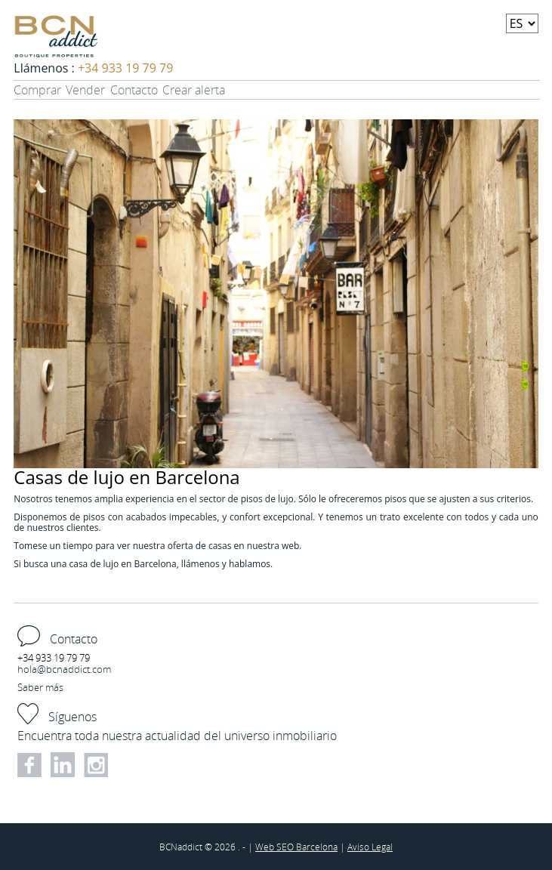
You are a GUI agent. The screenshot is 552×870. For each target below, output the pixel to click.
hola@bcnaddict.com (64, 669)
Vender (85, 90)
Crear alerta (193, 90)
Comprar (37, 90)
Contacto (134, 90)
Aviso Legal (370, 847)
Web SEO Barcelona (296, 847)
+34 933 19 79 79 (125, 68)
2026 (226, 847)
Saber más (40, 687)
